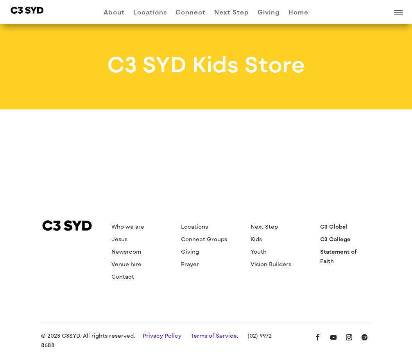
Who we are (127, 226)
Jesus (119, 239)
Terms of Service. (214, 335)
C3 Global (333, 226)
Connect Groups (204, 239)
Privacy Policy (162, 335)
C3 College (335, 239)
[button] (398, 11)
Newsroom (126, 251)
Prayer (190, 264)
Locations (150, 12)
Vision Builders (271, 264)
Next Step (231, 12)
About (114, 12)
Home (298, 12)
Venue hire (126, 264)
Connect (191, 12)
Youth (259, 251)
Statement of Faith (338, 256)
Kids (256, 239)
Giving (269, 12)
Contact (122, 276)
